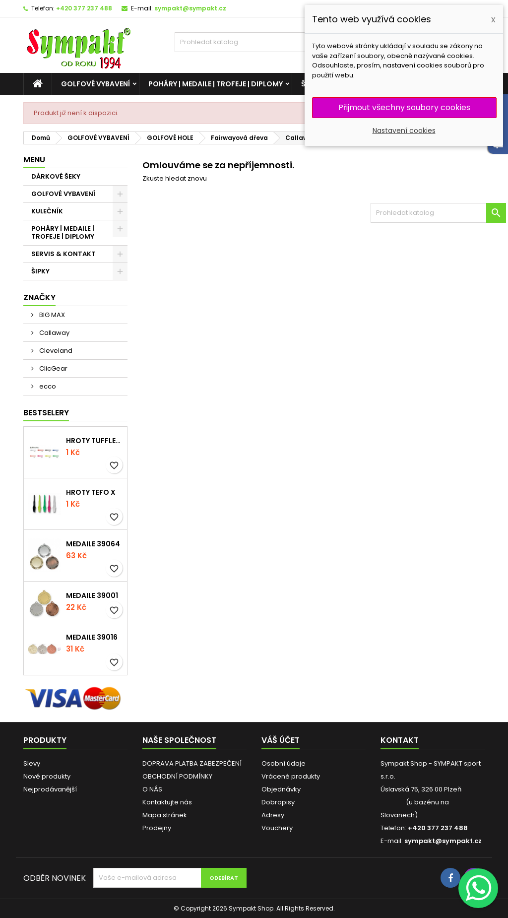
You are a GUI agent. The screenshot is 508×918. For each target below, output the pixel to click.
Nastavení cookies (404, 130)
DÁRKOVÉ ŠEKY (55, 176)
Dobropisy (278, 802)
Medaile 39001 (92, 595)
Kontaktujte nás (167, 802)
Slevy (31, 763)
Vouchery (277, 828)
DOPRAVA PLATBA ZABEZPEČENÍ (192, 763)
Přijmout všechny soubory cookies (404, 107)
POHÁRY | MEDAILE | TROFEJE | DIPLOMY (215, 84)
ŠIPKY (40, 271)
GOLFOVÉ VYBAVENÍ (95, 84)
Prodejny (156, 828)
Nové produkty (46, 776)
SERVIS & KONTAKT (63, 254)
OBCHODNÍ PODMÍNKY (177, 776)
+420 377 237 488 (84, 8)
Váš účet (280, 740)
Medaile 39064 (93, 544)
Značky (39, 297)
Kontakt (400, 740)
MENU (34, 159)
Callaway (53, 332)
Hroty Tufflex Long (94, 441)
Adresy (272, 815)
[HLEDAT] (254, 42)
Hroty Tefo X (91, 492)
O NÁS (152, 789)
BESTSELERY (46, 412)
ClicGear (52, 368)
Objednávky (281, 789)
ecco (47, 386)
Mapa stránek (164, 815)
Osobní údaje (283, 763)
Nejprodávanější (50, 789)
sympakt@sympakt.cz (190, 8)
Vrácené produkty (290, 776)
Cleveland (55, 350)
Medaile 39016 (92, 637)
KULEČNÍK (47, 211)
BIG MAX (51, 315)
